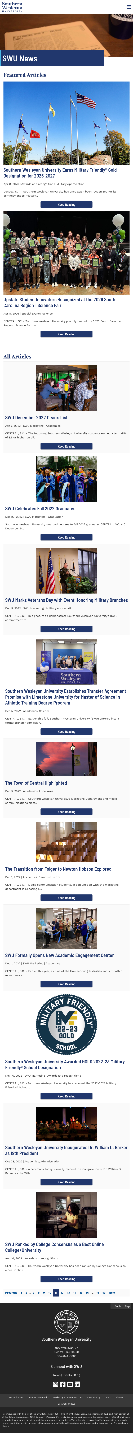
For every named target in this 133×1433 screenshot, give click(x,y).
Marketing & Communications (67, 1397)
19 (104, 1292)
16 (87, 1292)
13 (68, 1292)
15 (81, 1292)
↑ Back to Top (121, 1306)
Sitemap (120, 1397)
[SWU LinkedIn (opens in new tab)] (77, 1385)
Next (112, 1292)
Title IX (108, 1397)
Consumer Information (38, 1397)
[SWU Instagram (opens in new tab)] (55, 1385)
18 (97, 1292)
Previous (11, 1292)
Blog (77, 1375)
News (56, 1375)
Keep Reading (66, 204)
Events (67, 1375)
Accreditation (16, 1397)
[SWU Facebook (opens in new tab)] (62, 1385)
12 (62, 1292)
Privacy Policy (93, 1397)
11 (56, 1292)
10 (49, 1292)
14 (74, 1292)
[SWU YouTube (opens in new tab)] (70, 1385)
